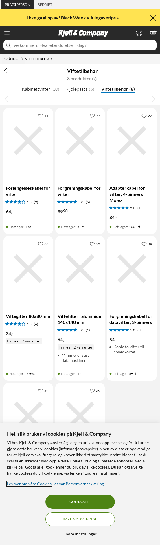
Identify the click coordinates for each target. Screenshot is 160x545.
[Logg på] (139, 32)
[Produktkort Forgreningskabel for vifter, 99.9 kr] (80, 141)
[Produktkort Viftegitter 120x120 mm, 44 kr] (80, 416)
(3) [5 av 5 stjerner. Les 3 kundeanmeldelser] (139, 330)
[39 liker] (95, 390)
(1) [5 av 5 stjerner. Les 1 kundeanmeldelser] (139, 208)
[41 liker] (43, 115)
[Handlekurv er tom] (153, 32)
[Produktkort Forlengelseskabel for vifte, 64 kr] (28, 141)
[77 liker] (95, 115)
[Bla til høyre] (153, 99)
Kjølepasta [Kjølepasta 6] (80, 89)
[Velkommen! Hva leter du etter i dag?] (83, 45)
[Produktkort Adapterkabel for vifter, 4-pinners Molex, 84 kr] (132, 141)
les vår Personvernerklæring (78, 483)
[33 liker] (43, 243)
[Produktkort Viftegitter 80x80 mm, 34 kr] (28, 269)
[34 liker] (146, 243)
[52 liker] (43, 390)
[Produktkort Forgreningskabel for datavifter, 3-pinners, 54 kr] (132, 269)
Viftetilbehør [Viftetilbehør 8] (118, 89)
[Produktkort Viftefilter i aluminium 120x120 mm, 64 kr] (28, 416)
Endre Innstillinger (80, 533)
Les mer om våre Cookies (29, 483)
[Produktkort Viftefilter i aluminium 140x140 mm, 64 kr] (80, 269)
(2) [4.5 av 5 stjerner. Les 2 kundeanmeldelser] (36, 202)
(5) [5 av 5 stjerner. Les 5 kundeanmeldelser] (88, 202)
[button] (94, 78)
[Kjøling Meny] (22, 59)
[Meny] (7, 33)
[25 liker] (95, 243)
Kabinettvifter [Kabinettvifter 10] (40, 89)
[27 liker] (146, 115)
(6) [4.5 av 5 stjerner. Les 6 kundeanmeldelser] (36, 324)
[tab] (17, 4)
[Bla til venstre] (6, 99)
